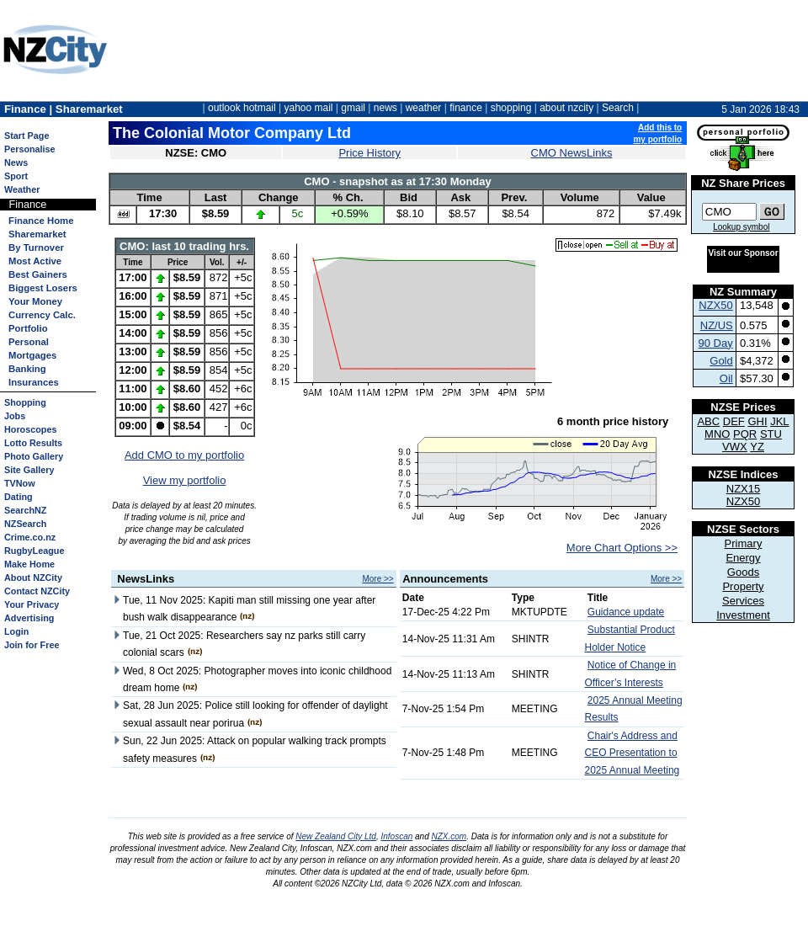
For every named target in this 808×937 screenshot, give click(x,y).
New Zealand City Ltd (335, 836)
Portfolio (28, 328)
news (385, 108)
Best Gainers (37, 274)
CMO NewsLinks (572, 152)
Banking (27, 369)
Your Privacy (31, 604)
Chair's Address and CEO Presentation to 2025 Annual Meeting (632, 753)
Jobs (14, 416)
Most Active (34, 261)
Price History (369, 152)
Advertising (29, 618)
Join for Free (31, 645)
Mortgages (32, 355)
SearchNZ (25, 510)
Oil (726, 378)
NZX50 (715, 305)
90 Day (716, 343)
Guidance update (625, 612)
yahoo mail (308, 108)
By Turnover (36, 247)
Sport (16, 176)
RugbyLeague (34, 551)
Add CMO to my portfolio (184, 455)
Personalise (30, 149)
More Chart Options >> (622, 547)
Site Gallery (29, 470)
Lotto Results (33, 443)
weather (424, 108)
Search (618, 108)
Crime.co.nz (30, 537)
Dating (18, 497)
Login (16, 631)
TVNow (19, 483)
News (16, 162)
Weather (22, 189)
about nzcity (566, 108)
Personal (28, 342)
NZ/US (716, 325)
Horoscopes (30, 429)
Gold (721, 360)
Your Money (35, 301)
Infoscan (396, 836)
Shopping (25, 402)
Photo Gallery (33, 456)
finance (465, 108)
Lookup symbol (741, 227)
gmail (353, 108)
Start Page (26, 135)
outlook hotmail (242, 108)
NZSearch (25, 524)
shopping (511, 108)
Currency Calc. (42, 315)
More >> (377, 578)
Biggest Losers (42, 288)
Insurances (33, 382)
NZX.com (449, 836)
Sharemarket (37, 234)
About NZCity (33, 577)
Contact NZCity (37, 591)
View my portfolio (184, 480)
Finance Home (40, 221)
